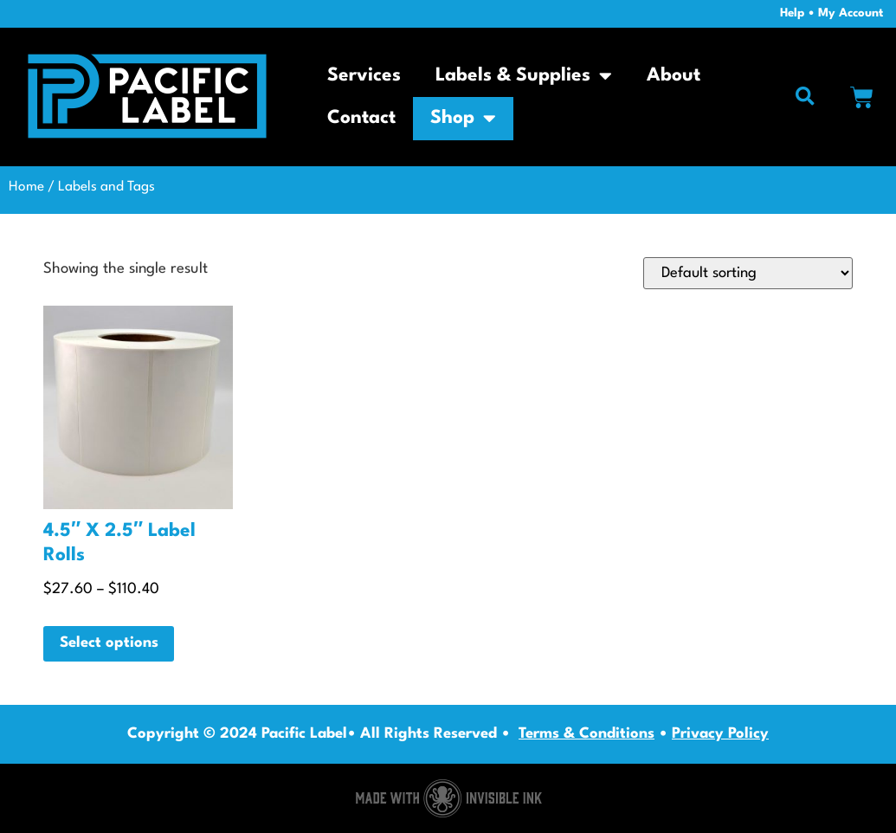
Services (364, 76)
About (673, 76)
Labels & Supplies (523, 75)
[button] (804, 97)
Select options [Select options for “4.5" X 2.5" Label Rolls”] (109, 643)
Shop (463, 118)
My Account (850, 13)
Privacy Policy (720, 733)
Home (26, 187)
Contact (361, 118)
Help (792, 13)
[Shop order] (746, 273)
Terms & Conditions (586, 733)
